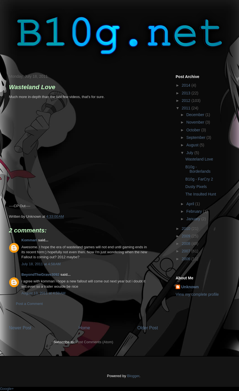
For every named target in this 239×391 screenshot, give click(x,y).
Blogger (133, 376)
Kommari (29, 240)
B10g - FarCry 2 (199, 179)
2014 (186, 85)
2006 (186, 259)
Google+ (7, 389)
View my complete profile (197, 294)
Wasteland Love (199, 159)
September (196, 137)
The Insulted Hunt (200, 194)
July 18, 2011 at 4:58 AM (41, 264)
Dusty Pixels (196, 186)
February (194, 211)
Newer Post (20, 327)
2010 (186, 228)
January (193, 219)
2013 (186, 93)
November (195, 122)
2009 (186, 236)
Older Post (147, 327)
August (192, 145)
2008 (186, 243)
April (190, 204)
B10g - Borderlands (198, 169)
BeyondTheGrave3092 (40, 274)
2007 (186, 251)
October (193, 130)
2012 (186, 100)
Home (84, 327)
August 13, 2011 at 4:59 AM (43, 293)
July (190, 153)
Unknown (190, 287)
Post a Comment (29, 304)
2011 (186, 108)
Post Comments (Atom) (94, 342)
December (195, 114)
